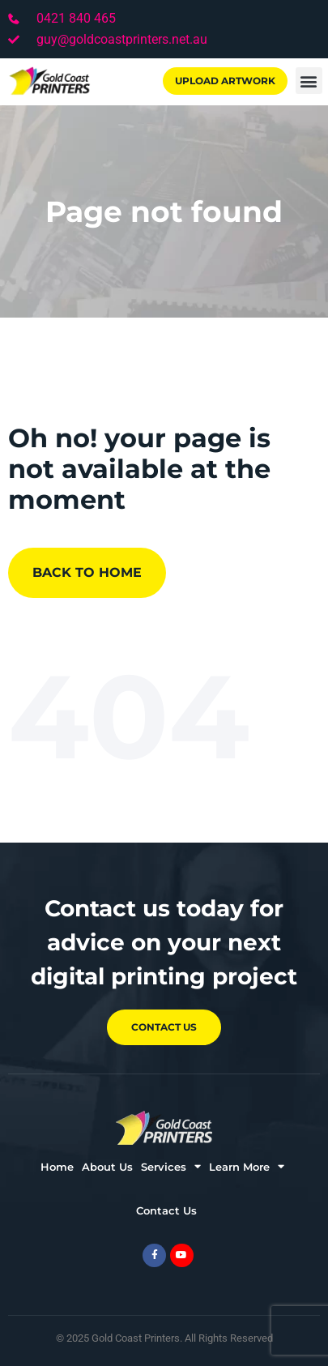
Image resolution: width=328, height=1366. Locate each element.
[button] (309, 80)
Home (57, 1166)
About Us (107, 1166)
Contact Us (166, 1210)
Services (171, 1166)
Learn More (246, 1166)
